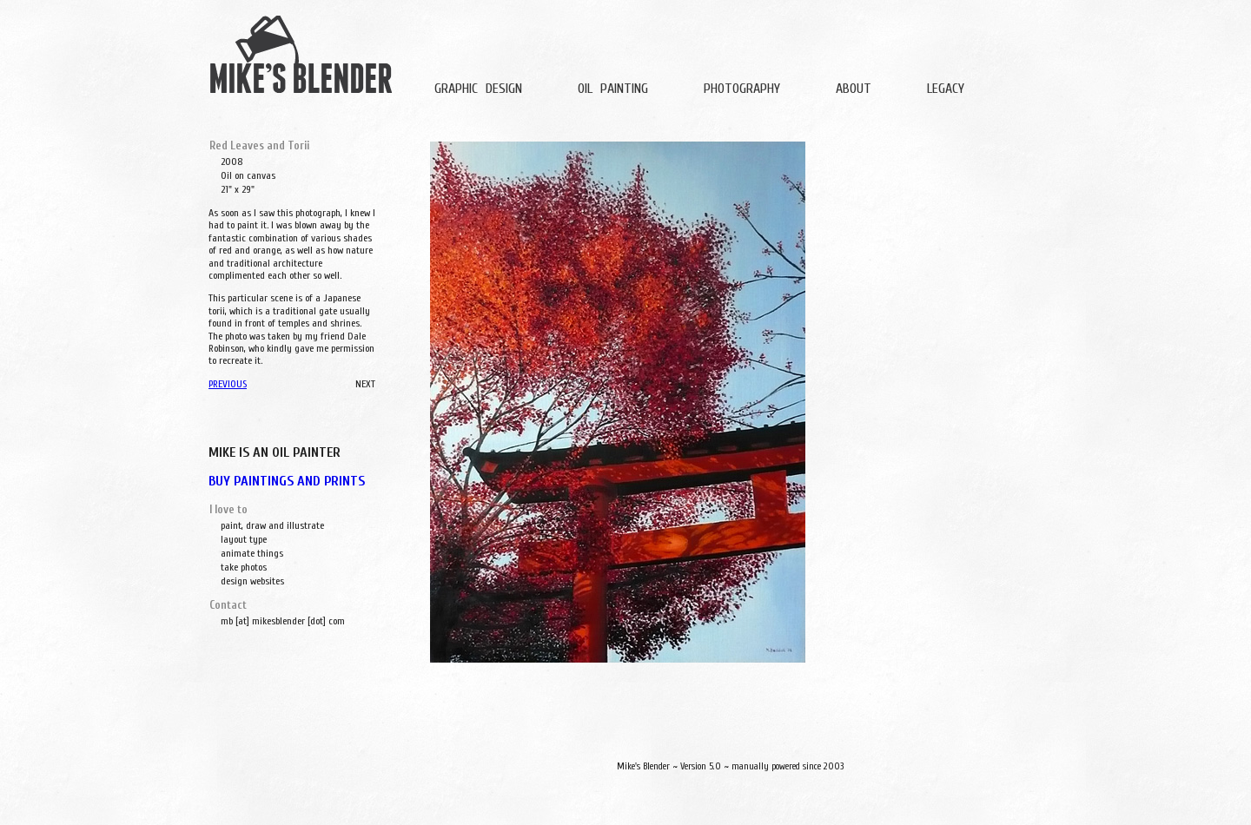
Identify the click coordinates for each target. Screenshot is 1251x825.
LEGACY (945, 88)
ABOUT (853, 88)
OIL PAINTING (613, 88)
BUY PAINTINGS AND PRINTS (286, 481)
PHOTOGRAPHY (742, 88)
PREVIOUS (227, 384)
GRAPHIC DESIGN (478, 88)
